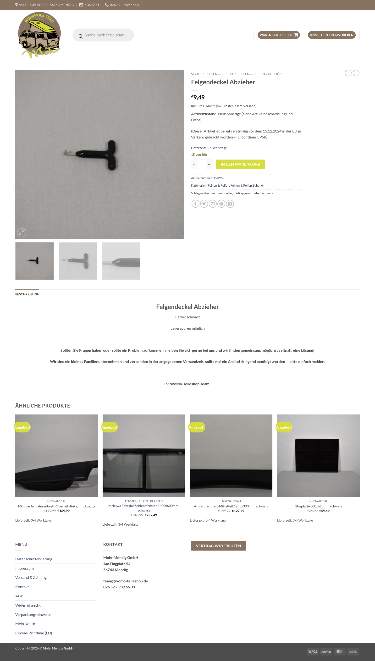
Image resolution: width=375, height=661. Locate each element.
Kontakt (22, 586)
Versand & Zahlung (31, 577)
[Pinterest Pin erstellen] (221, 204)
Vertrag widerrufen (218, 546)
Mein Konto (25, 623)
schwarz (267, 193)
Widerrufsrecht (28, 605)
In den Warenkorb (240, 164)
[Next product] (348, 73)
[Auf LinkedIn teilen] (230, 204)
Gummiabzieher (221, 193)
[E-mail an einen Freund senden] (213, 204)
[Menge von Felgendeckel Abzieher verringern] (194, 164)
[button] (279, 35)
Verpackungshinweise (33, 614)
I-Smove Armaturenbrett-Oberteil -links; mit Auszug (56, 506)
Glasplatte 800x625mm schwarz (318, 506)
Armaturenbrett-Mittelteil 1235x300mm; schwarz (231, 506)
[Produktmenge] (201, 164)
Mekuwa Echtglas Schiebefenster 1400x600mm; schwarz (143, 508)
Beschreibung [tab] (27, 294)
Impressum (24, 568)
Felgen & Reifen (219, 74)
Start (196, 74)
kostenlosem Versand (239, 106)
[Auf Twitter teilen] (204, 204)
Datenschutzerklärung (33, 559)
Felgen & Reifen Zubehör (259, 74)
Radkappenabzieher (247, 193)
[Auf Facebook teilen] (195, 204)
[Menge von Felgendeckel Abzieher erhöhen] (209, 164)
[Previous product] (356, 73)
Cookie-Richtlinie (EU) (33, 633)
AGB (19, 595)
